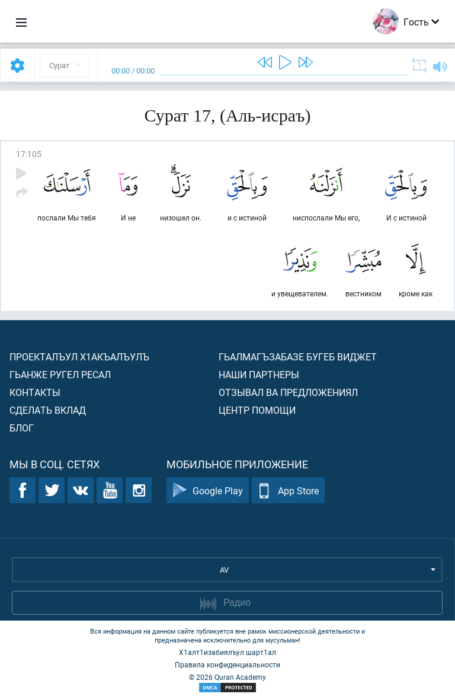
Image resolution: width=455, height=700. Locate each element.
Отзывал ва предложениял (288, 392)
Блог (21, 427)
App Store (288, 490)
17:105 (28, 153)
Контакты (34, 392)
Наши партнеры (259, 374)
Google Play (207, 490)
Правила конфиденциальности (227, 664)
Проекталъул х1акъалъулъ (79, 356)
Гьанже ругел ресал (60, 374)
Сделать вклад (47, 410)
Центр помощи (257, 410)
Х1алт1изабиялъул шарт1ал (227, 652)
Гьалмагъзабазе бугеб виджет (298, 356)
